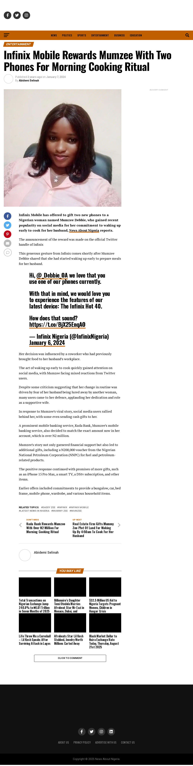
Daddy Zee (49, 507)
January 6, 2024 (47, 342)
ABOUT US (63, 743)
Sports (81, 35)
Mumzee (76, 511)
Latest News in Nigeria (34, 511)
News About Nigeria (85, 230)
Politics (67, 35)
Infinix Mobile (79, 507)
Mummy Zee (60, 511)
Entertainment (100, 35)
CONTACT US (128, 743)
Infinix (63, 507)
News (54, 35)
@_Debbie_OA (52, 275)
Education (136, 35)
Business (119, 35)
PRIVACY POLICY (82, 743)
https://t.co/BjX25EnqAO (57, 324)
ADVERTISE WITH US (105, 743)
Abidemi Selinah (29, 80)
